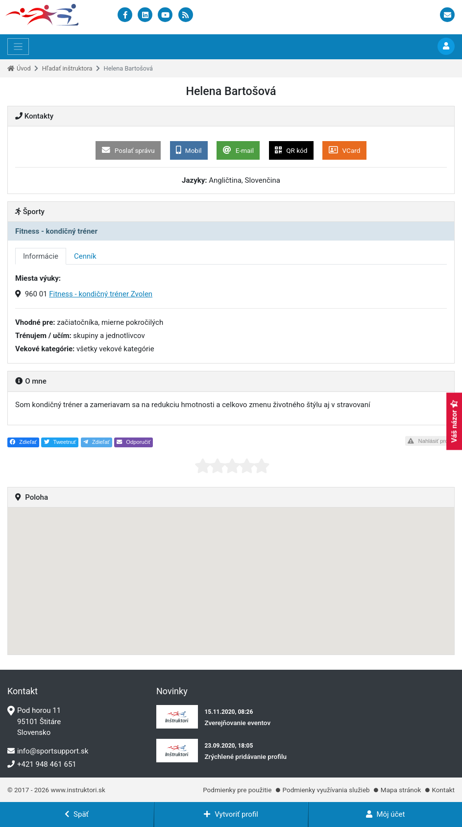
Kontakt (443, 790)
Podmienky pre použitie (237, 790)
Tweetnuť (60, 442)
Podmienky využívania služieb (326, 790)
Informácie (40, 256)
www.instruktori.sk (77, 790)
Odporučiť (133, 442)
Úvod (24, 68)
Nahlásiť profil (430, 441)
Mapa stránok (401, 790)
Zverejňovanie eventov (237, 723)
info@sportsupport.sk (47, 751)
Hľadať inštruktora (67, 68)
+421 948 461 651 (41, 764)
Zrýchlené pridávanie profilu (245, 756)
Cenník (85, 256)
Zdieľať (23, 442)
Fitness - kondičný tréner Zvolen (100, 294)
